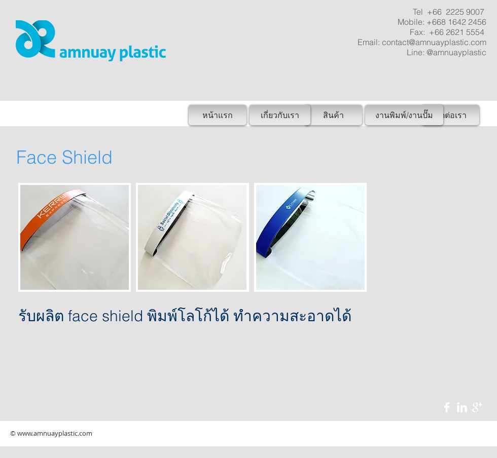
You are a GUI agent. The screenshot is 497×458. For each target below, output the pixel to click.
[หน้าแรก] (217, 115)
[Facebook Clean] (447, 407)
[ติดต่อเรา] (450, 115)
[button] (74, 237)
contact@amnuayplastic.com (434, 42)
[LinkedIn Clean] (462, 407)
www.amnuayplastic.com (54, 433)
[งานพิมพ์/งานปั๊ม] (404, 115)
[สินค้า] (333, 115)
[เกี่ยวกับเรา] (280, 115)
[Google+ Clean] (477, 407)
